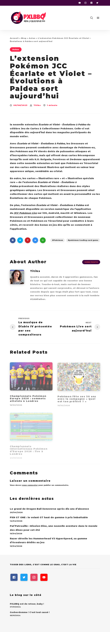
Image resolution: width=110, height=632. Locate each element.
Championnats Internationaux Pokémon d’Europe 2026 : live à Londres (28, 451)
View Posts (91, 262)
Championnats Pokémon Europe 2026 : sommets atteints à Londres (28, 399)
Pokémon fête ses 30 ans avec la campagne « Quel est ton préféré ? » (76, 400)
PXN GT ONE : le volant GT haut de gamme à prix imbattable (49, 517)
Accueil (14, 38)
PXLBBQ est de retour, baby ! (27, 604)
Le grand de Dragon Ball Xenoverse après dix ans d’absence (49, 509)
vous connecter (30, 485)
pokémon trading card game (83, 240)
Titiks (37, 105)
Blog (23, 38)
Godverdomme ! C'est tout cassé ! (30, 612)
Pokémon (58, 240)
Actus (32, 38)
